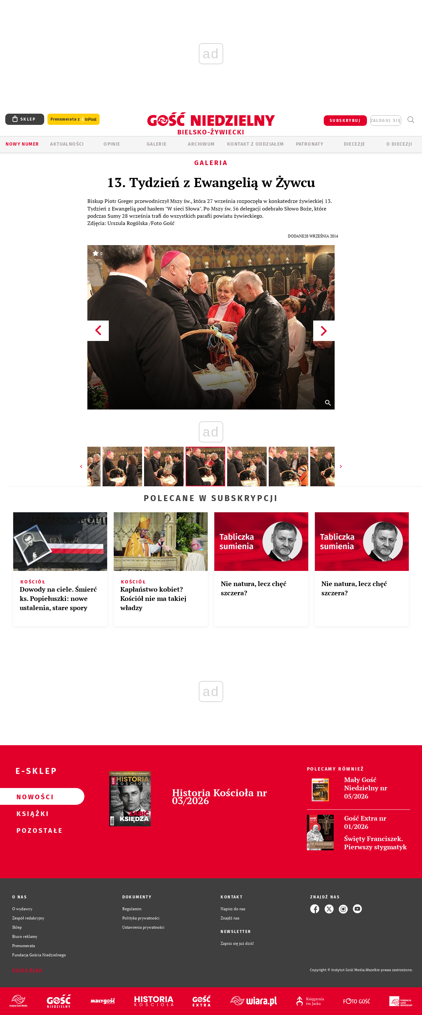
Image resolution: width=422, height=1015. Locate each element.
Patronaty (310, 144)
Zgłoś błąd (27, 970)
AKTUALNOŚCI (67, 144)
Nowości (31, 796)
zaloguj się (386, 120)
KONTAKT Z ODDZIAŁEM (255, 144)
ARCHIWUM (201, 144)
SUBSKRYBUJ (345, 120)
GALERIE (157, 144)
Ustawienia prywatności (143, 927)
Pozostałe (31, 830)
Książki (31, 813)
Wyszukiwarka (411, 120)
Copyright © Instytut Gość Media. (338, 970)
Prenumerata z (73, 119)
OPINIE (112, 144)
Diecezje (354, 144)
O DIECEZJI (399, 144)
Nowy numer (22, 144)
